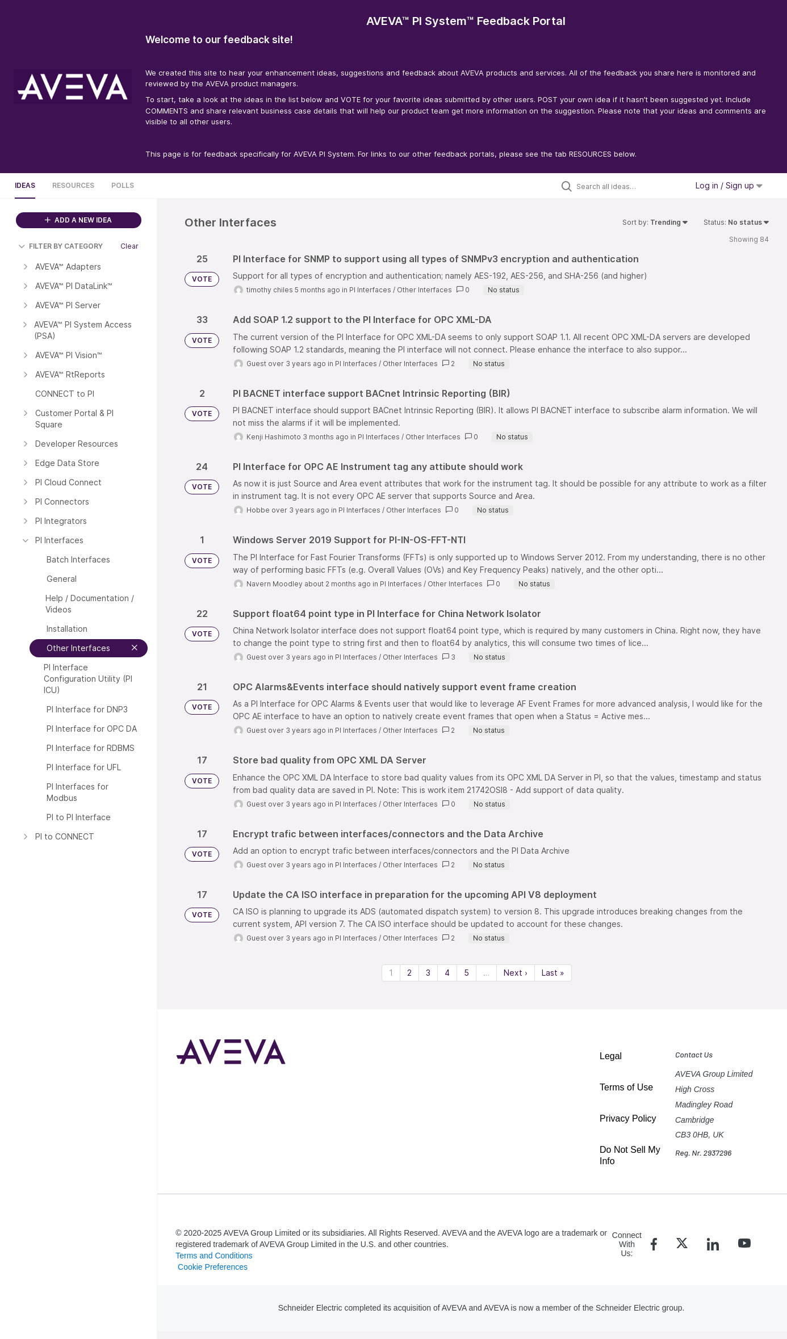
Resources (73, 185)
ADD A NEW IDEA (78, 220)
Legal (611, 1056)
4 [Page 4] (447, 972)
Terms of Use (626, 1087)
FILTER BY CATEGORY (60, 246)
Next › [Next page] (516, 972)
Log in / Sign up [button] (729, 185)
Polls (122, 185)
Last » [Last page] (553, 972)
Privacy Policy (628, 1118)
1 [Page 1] (391, 972)
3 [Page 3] (428, 972)
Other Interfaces (424, 290)
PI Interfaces (370, 290)
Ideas (25, 185)
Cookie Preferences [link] (213, 1266)
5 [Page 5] (466, 972)
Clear (129, 246)
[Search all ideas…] (629, 186)
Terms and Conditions (213, 1255)
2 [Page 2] (409, 972)
